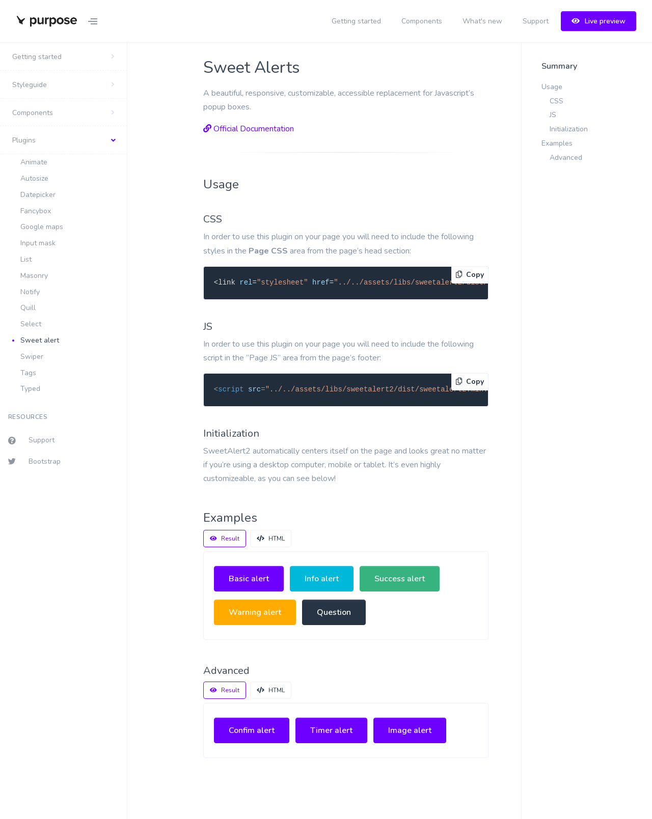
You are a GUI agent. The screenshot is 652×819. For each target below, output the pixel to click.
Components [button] (32, 113)
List (26, 259)
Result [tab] (224, 538)
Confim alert (252, 730)
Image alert (409, 730)
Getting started (356, 21)
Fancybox (35, 211)
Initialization (569, 129)
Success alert (399, 578)
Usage (551, 87)
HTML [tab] (271, 538)
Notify (30, 292)
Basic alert (249, 578)
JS (553, 115)
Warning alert (255, 612)
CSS (556, 101)
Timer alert (331, 730)
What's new (482, 21)
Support (536, 21)
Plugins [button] (24, 140)
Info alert (322, 578)
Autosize (34, 178)
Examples (557, 143)
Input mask (38, 243)
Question (334, 612)
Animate (33, 162)
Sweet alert (39, 340)
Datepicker (38, 195)
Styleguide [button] (29, 85)
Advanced (566, 157)
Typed (30, 388)
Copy (470, 274)
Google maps (41, 227)
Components (421, 21)
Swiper (31, 356)
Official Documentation (248, 128)
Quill (28, 308)
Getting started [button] (37, 57)
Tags (28, 373)
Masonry (34, 275)
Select (30, 324)
